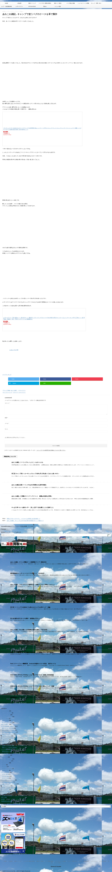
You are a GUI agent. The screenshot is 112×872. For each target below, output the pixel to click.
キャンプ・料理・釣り (96, 3)
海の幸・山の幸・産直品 (8, 787)
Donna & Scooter (56, 866)
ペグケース (15, 392)
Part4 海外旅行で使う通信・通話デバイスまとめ (24, 641)
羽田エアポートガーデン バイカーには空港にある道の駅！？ (23, 518)
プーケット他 (5, 778)
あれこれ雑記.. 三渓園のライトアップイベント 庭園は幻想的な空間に (32, 496)
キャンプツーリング (7, 392)
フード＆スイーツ (5, 785)
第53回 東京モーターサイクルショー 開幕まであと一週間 (27, 596)
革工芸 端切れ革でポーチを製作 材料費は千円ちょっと (26, 618)
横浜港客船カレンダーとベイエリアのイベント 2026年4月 (27, 573)
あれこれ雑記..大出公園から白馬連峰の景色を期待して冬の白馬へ (29, 629)
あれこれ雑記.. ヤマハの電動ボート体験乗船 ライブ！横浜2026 (28, 562)
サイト (6, 429)
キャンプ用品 (5, 720)
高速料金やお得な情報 (6, 801)
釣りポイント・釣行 (7, 722)
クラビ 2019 (5, 774)
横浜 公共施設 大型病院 (8, 730)
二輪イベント (5, 739)
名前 (6, 417)
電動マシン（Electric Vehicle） (9, 747)
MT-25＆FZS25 (32, 6)
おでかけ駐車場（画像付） (8, 726)
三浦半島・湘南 (6, 755)
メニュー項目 (58, 6)
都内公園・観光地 (6, 736)
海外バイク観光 (57, 3)
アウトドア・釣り (5, 714)
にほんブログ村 (10, 350)
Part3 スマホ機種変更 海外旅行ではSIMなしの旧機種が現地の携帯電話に (31, 652)
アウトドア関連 (6, 390)
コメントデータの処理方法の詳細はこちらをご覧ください (50, 450)
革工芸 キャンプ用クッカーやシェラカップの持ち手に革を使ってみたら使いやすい (35, 473)
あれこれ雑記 (14, 390)
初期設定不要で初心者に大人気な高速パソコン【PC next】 (18, 810)
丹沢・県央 (5, 757)
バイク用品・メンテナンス (8, 780)
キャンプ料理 (5, 718)
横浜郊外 (4, 766)
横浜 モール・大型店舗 (7, 728)
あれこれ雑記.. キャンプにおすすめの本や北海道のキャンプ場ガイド (25, 520)
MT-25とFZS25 (5, 711)
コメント (7, 403)
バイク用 (4, 793)
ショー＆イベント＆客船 (83, 3)
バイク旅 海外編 (5, 772)
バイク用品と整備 (70, 3)
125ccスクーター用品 (7, 782)
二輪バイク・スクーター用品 (9, 784)
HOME (6, 3)
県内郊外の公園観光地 (7, 734)
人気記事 (19, 3)
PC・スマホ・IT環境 (6, 713)
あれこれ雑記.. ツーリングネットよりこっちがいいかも (27, 462)
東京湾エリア (5, 762)
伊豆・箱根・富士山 (7, 759)
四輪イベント (5, 741)
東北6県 (4, 764)
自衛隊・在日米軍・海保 (8, 745)
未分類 (3, 799)
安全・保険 (4, 797)
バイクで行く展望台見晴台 (45, 3)
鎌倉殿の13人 (5, 770)
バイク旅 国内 (4, 753)
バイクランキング (6, 374)
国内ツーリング (32, 3)
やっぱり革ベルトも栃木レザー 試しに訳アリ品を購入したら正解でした (33, 507)
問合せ (44, 6)
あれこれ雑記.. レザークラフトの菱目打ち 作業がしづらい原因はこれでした (32, 584)
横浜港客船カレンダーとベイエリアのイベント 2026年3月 (27, 697)
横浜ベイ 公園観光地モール (9, 732)
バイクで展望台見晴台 (6, 749)
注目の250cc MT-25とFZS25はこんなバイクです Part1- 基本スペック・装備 (32, 686)
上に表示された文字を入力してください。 (15, 437)
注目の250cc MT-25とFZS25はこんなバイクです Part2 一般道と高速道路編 (32, 675)
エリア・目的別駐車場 (6, 6)
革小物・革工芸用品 (7, 795)
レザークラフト (19, 6)
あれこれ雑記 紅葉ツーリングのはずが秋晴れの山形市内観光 (29, 485)
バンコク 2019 (5, 776)
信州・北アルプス (6, 761)
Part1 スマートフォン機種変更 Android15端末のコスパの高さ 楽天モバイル (33, 663)
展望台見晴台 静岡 (7, 751)
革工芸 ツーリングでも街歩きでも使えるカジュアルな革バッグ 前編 (30, 607)
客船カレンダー (6, 743)
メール (7, 423)
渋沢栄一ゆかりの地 (7, 768)
